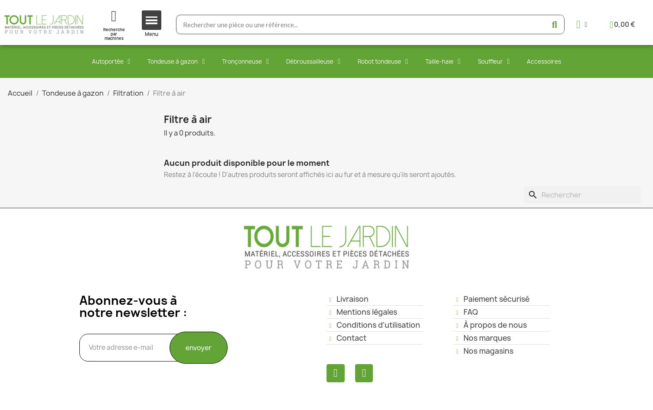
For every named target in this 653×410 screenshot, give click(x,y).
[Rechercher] (582, 194)
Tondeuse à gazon (176, 61)
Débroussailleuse (313, 61)
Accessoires (544, 61)
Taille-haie (442, 61)
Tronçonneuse (245, 61)
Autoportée (111, 61)
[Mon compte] (581, 24)
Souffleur (494, 61)
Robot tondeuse (383, 61)
